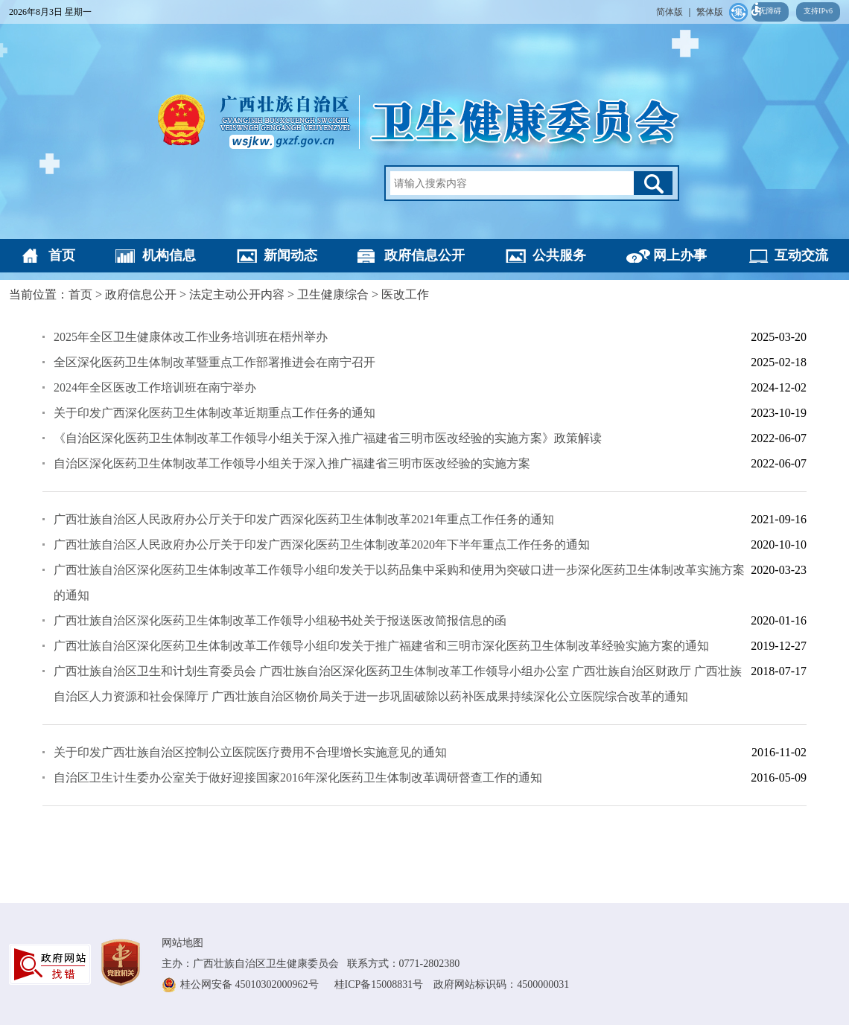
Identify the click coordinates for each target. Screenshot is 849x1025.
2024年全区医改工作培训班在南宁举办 (155, 387)
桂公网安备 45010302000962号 (250, 984)
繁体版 (709, 12)
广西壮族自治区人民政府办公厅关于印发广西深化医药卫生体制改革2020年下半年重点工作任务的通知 (322, 544)
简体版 (669, 12)
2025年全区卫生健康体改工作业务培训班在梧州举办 (191, 337)
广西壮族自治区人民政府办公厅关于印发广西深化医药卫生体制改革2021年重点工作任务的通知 (304, 519)
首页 (61, 255)
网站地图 (182, 942)
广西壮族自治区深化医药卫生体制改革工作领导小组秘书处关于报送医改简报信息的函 (280, 620)
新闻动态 (290, 255)
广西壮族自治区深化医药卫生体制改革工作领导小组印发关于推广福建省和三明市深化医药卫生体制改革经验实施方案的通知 (381, 645)
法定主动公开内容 (236, 294)
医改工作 (405, 294)
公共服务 (559, 255)
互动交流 (801, 255)
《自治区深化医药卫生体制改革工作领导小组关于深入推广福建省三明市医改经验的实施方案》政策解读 (328, 438)
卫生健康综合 (333, 294)
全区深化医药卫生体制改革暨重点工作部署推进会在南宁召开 (214, 362)
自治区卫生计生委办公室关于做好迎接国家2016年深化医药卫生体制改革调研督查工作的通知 (298, 777)
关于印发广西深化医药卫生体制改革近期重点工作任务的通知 (214, 412)
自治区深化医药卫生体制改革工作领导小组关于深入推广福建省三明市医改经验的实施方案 (292, 463)
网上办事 (680, 255)
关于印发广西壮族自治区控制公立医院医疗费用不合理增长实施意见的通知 (250, 752)
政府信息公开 (424, 255)
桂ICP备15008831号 (384, 984)
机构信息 (169, 255)
